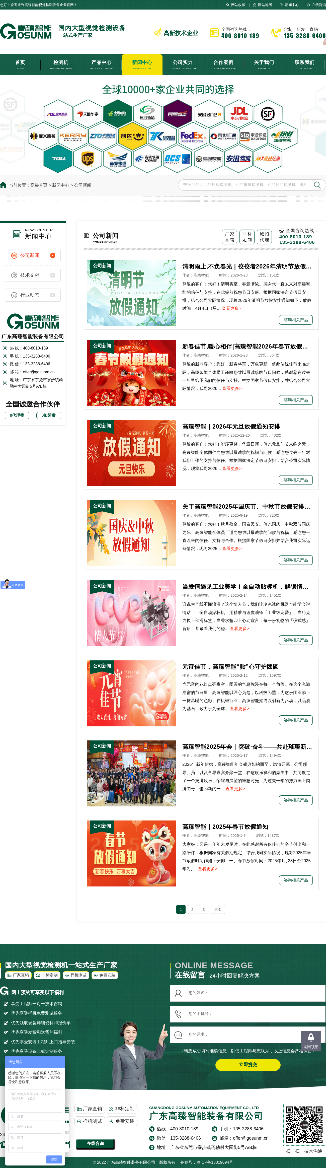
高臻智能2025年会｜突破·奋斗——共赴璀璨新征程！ (247, 746)
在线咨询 (319, 5)
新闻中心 (292, 5)
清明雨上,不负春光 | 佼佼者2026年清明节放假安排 (247, 266)
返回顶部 (310, 1047)
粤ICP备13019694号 (214, 1162)
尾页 (218, 909)
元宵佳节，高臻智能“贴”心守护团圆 (230, 666)
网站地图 (265, 5)
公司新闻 (82, 185)
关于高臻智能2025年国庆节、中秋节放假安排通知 (247, 506)
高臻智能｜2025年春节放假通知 (225, 826)
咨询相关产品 (296, 320)
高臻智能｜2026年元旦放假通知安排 (231, 426)
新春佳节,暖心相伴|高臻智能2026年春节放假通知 (247, 346)
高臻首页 (38, 185)
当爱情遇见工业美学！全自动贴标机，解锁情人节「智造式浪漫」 (247, 586)
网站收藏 (238, 5)
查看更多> (231, 308)
